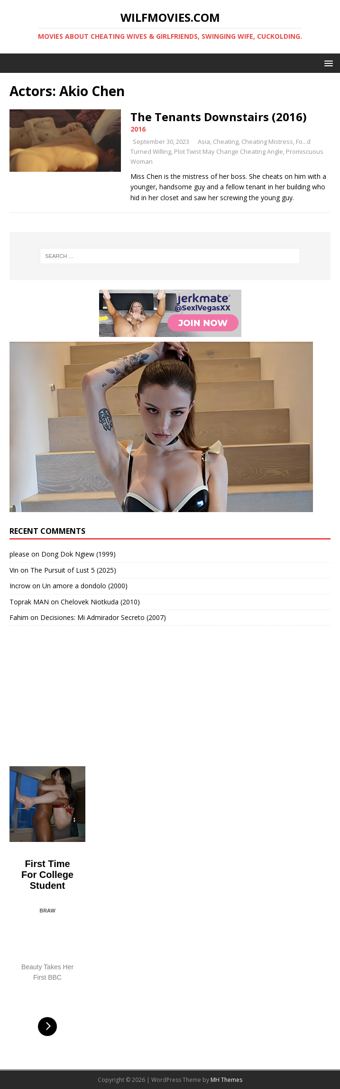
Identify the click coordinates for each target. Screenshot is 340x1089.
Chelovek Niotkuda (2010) (100, 601)
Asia (204, 141)
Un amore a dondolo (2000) (85, 585)
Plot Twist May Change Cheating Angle (228, 151)
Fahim (18, 617)
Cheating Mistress (267, 141)
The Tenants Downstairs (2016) (218, 116)
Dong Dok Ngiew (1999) (78, 553)
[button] (327, 63)
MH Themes (226, 1080)
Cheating (226, 141)
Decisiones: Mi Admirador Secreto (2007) (103, 617)
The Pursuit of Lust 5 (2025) (73, 570)
